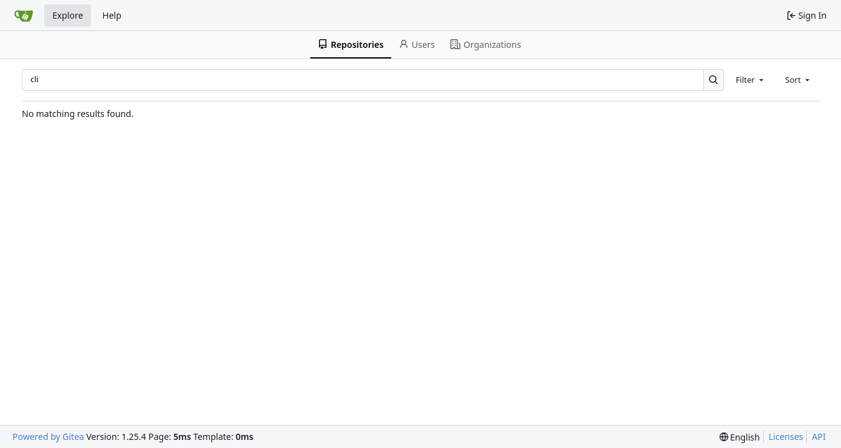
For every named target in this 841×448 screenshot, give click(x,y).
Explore (67, 15)
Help (111, 15)
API (818, 436)
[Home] (23, 15)
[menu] (740, 437)
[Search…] (713, 80)
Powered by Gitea (48, 436)
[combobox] (750, 79)
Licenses (786, 436)
